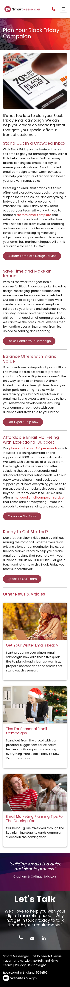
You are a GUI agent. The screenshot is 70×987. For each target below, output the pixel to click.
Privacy (20, 965)
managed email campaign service (39, 497)
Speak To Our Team (22, 579)
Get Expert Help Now (23, 422)
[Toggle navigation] (63, 9)
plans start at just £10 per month (33, 448)
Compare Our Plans (22, 516)
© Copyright (37, 965)
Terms (8, 965)
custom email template (33, 215)
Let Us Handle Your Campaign (29, 341)
